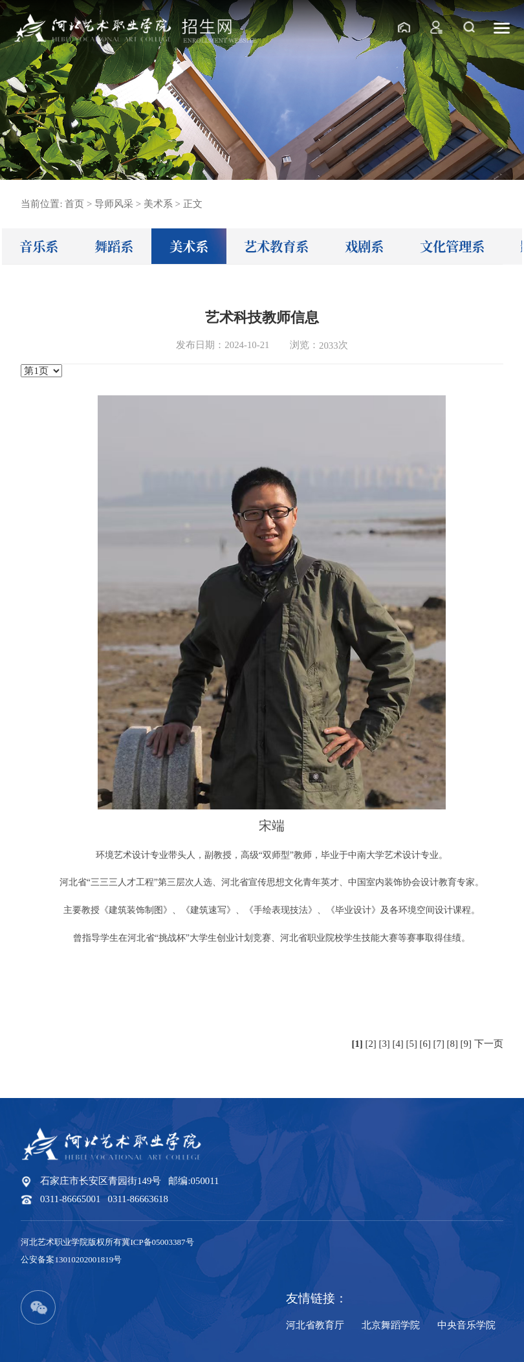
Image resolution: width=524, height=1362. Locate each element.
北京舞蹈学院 (391, 1325)
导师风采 (113, 204)
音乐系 (38, 246)
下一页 (488, 1043)
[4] (398, 1043)
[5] (411, 1043)
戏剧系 (364, 246)
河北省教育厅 (315, 1325)
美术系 (188, 246)
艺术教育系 (276, 246)
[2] (370, 1043)
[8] (452, 1043)
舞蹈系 (113, 246)
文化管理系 (452, 246)
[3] (384, 1043)
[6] (425, 1043)
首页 (74, 204)
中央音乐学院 (466, 1325)
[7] (438, 1043)
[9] (466, 1043)
